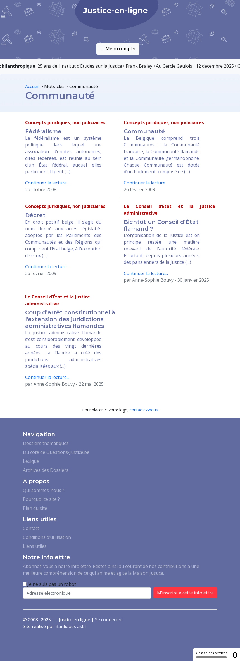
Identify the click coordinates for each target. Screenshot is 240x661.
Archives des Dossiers (45, 470)
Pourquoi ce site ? (41, 499)
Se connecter (108, 620)
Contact (31, 528)
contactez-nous (144, 410)
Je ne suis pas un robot (49, 584)
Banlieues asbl (70, 626)
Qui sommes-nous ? (43, 490)
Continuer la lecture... (47, 183)
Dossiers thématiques (46, 443)
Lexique (31, 461)
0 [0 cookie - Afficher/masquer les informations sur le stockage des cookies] (234, 654)
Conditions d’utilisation (47, 537)
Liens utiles (35, 546)
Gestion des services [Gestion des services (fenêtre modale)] (211, 654)
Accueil (32, 86)
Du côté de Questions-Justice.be (56, 452)
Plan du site (35, 508)
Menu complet (118, 49)
